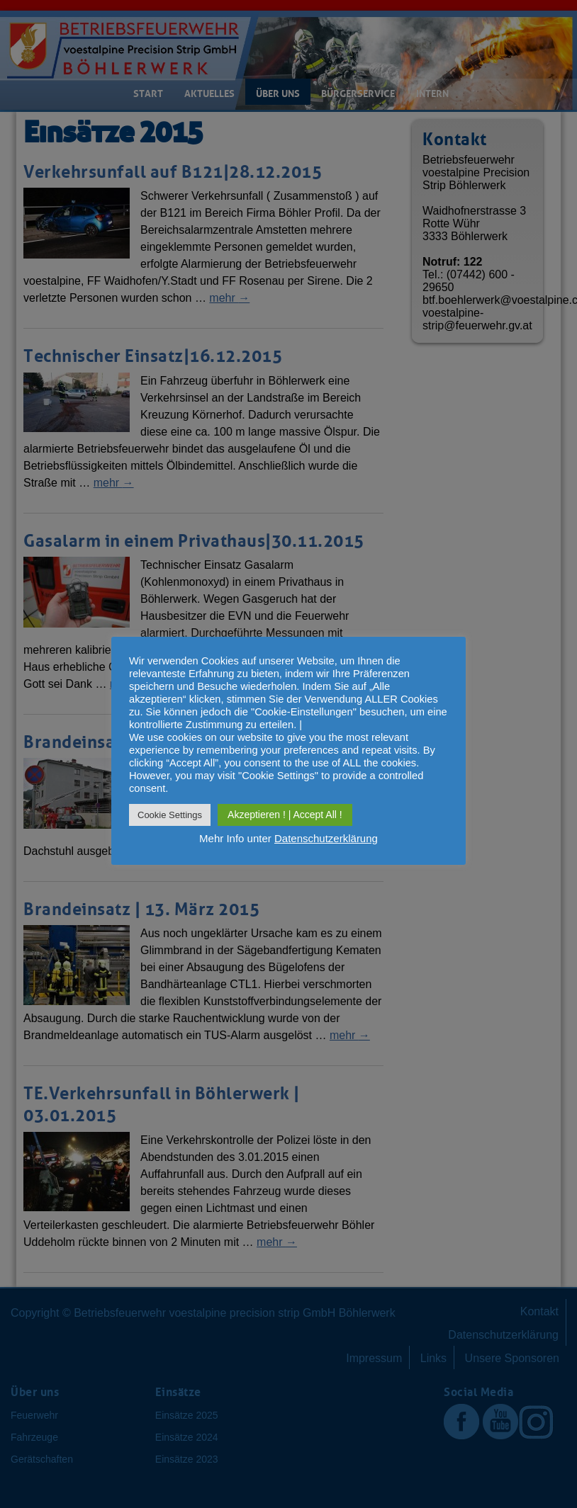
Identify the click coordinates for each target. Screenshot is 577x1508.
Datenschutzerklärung (326, 838)
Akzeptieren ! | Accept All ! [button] (285, 814)
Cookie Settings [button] (170, 815)
